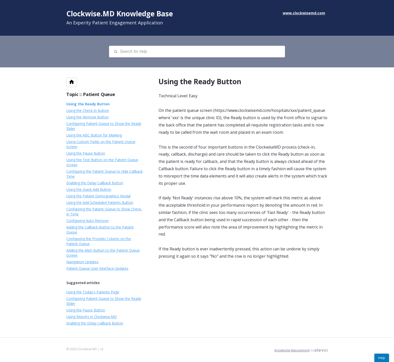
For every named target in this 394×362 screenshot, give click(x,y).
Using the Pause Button (85, 153)
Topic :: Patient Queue (90, 94)
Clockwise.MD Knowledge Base (119, 13)
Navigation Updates (82, 261)
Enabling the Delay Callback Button (94, 182)
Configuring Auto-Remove (87, 220)
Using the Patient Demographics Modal (98, 196)
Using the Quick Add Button (88, 189)
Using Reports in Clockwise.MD (91, 316)
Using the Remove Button (87, 117)
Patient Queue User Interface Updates (97, 268)
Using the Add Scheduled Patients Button (99, 202)
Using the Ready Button (88, 104)
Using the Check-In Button (87, 110)
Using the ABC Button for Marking (94, 135)
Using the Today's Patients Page (92, 292)
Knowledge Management (292, 350)
